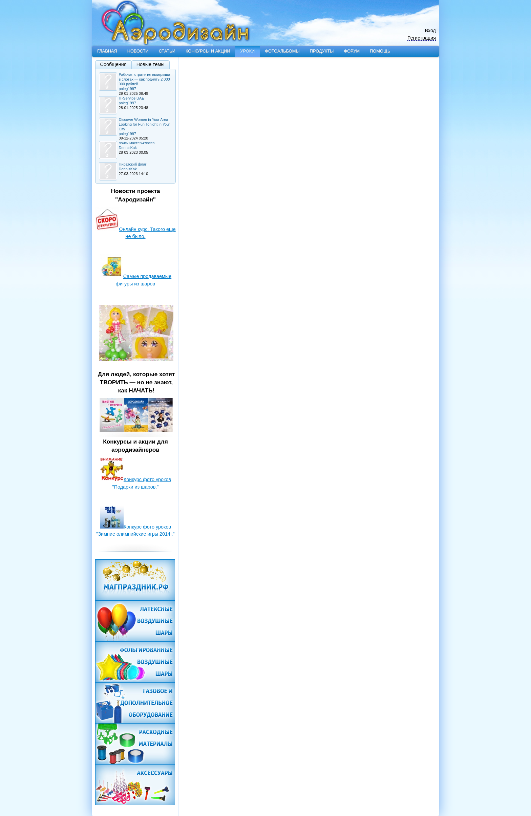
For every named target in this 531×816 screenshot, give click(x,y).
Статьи (167, 50)
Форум (352, 50)
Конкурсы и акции (208, 50)
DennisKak (128, 148)
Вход (430, 30)
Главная (107, 50)
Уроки (247, 50)
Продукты (322, 50)
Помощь (380, 50)
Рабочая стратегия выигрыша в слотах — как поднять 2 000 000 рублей (144, 79)
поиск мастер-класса (137, 143)
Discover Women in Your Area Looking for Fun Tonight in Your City (144, 124)
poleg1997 (127, 89)
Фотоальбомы (282, 50)
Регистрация (421, 38)
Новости (138, 50)
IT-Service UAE (131, 98)
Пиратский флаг (133, 164)
